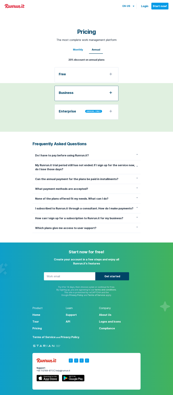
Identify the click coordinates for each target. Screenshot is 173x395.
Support (71, 314)
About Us (105, 314)
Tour (35, 321)
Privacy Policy (76, 295)
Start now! (160, 6)
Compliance (107, 328)
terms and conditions (105, 289)
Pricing (37, 328)
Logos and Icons (110, 321)
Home (36, 314)
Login (144, 6)
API (68, 321)
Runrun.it (15, 6)
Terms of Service (96, 295)
